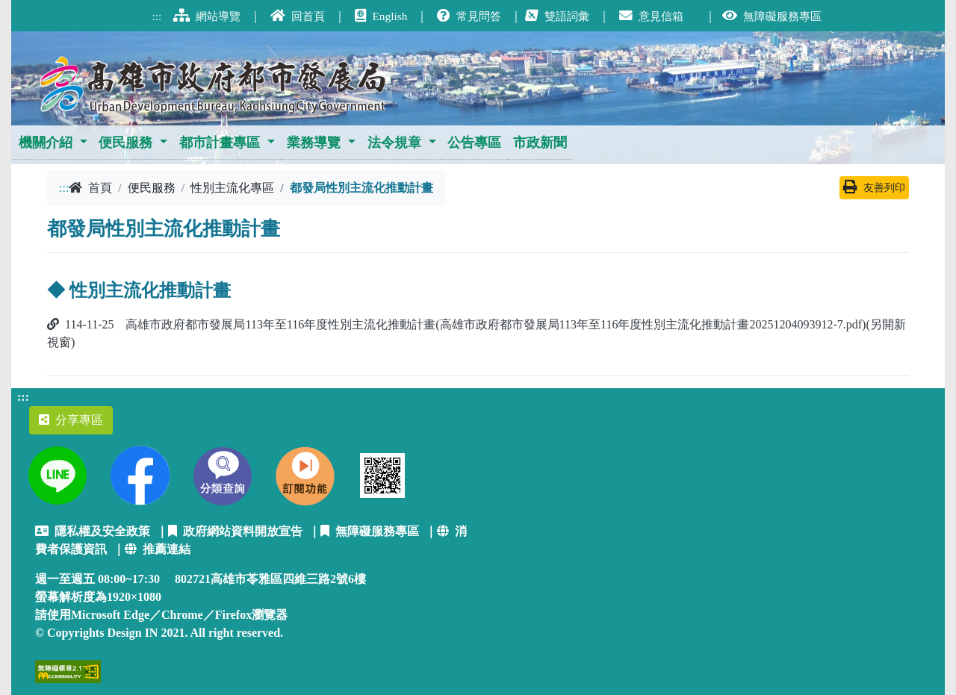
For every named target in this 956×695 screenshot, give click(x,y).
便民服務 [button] (125, 142)
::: (64, 187)
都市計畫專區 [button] (219, 142)
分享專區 (71, 420)
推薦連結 (157, 549)
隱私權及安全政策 (92, 531)
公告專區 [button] (474, 142)
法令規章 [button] (394, 142)
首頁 (90, 187)
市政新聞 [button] (540, 142)
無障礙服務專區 (369, 531)
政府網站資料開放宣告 (235, 531)
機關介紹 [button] (45, 142)
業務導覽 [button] (314, 142)
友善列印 (874, 187)
